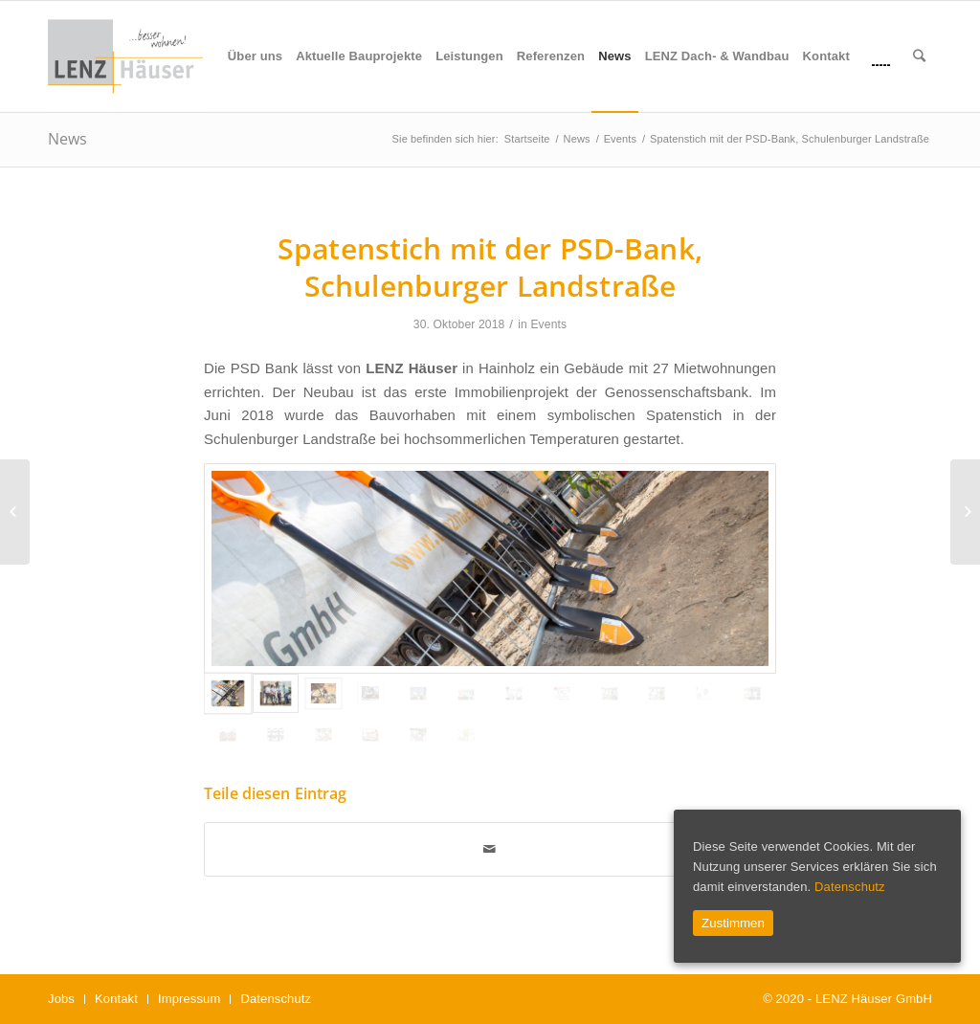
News (68, 138)
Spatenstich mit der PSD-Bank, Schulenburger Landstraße (490, 267)
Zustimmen (733, 923)
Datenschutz (849, 886)
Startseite (527, 139)
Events (620, 139)
